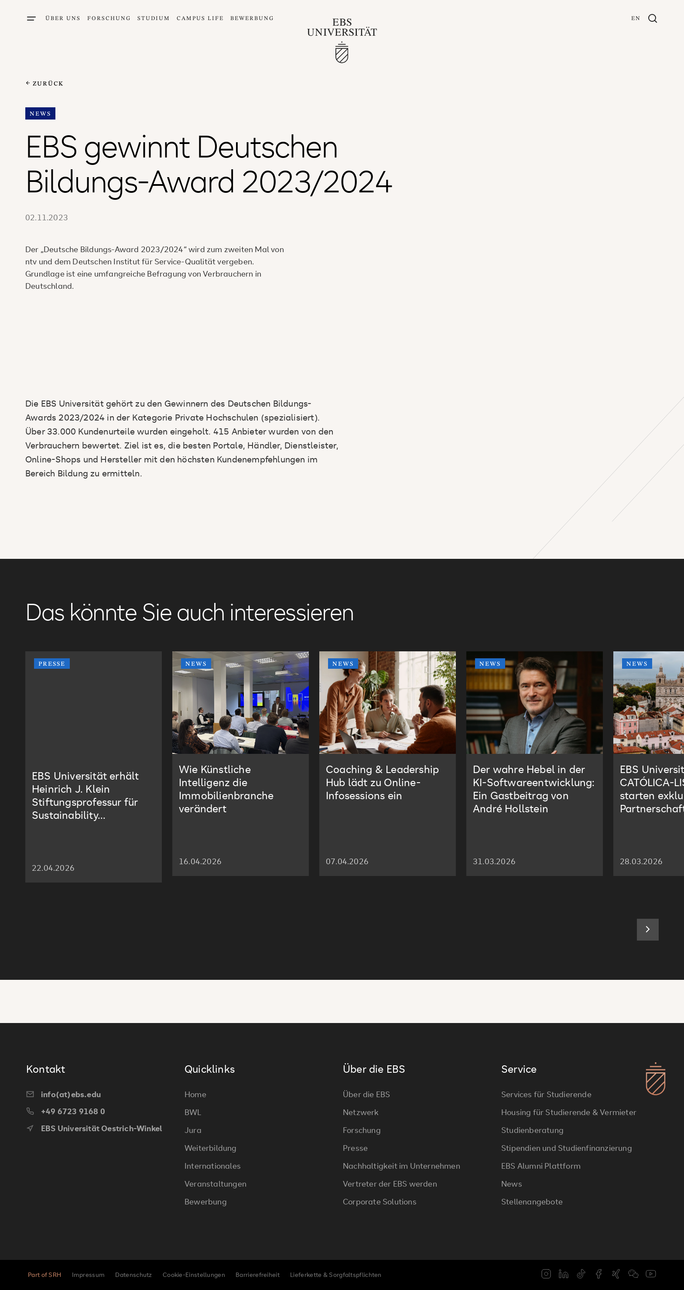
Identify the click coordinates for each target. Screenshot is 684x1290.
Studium (153, 18)
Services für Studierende (546, 1094)
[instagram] (546, 1275)
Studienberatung (532, 1130)
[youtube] (651, 1275)
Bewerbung (252, 18)
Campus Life (200, 18)
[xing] (616, 1275)
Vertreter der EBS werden (390, 1183)
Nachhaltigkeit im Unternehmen (401, 1165)
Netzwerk (361, 1112)
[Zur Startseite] (342, 37)
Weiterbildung (211, 1148)
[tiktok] (581, 1275)
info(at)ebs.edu (63, 1094)
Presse (355, 1148)
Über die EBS (366, 1094)
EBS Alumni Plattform (541, 1165)
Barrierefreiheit (258, 1274)
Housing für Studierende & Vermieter (568, 1112)
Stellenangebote (532, 1201)
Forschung (109, 18)
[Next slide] (648, 973)
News (511, 1183)
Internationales (213, 1165)
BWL (193, 1112)
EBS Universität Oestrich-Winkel (94, 1128)
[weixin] (633, 1275)
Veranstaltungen (215, 1183)
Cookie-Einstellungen (194, 1274)
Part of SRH (44, 1274)
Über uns (63, 18)
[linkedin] (563, 1275)
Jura (193, 1130)
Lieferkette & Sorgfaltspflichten (336, 1274)
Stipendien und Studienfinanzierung (566, 1148)
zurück (44, 83)
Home (195, 1094)
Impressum (88, 1274)
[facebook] (598, 1275)
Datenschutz (133, 1274)
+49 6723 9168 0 (65, 1111)
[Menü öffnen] (31, 19)
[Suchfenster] (652, 19)
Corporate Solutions (380, 1201)
